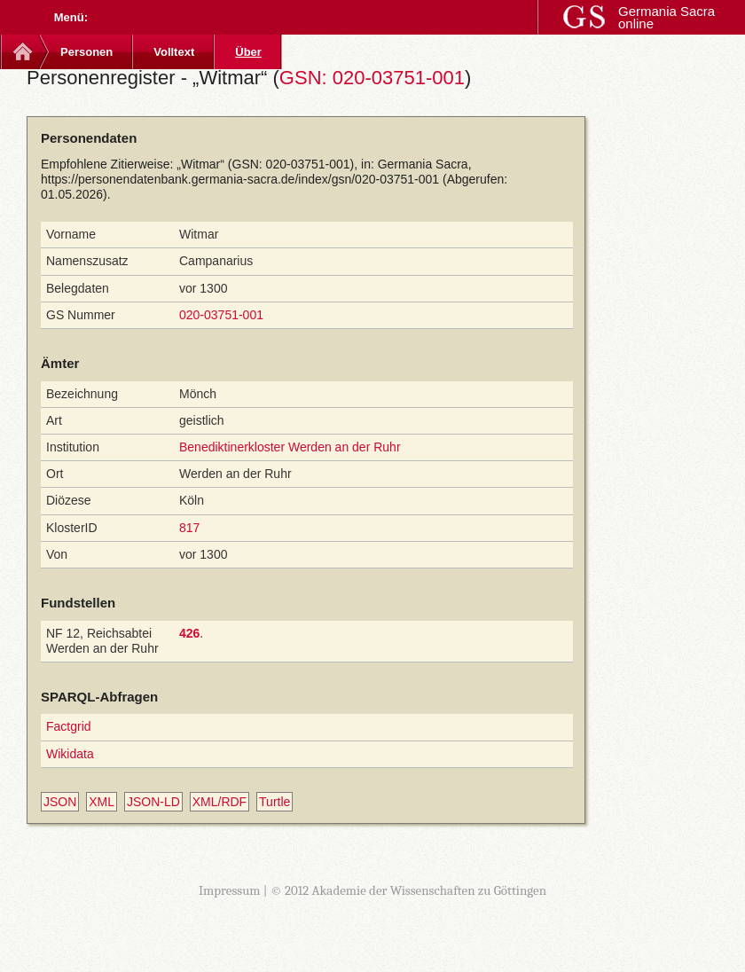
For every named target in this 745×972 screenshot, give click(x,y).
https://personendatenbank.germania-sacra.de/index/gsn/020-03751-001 (240, 179)
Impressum (230, 890)
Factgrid (68, 726)
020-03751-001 (221, 315)
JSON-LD (153, 802)
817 (189, 528)
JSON (59, 802)
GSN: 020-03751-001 (372, 78)
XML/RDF (219, 802)
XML (101, 802)
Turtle (274, 802)
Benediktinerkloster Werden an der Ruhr (290, 447)
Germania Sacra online (666, 17)
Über (248, 52)
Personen (86, 52)
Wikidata (70, 754)
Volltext (173, 52)
